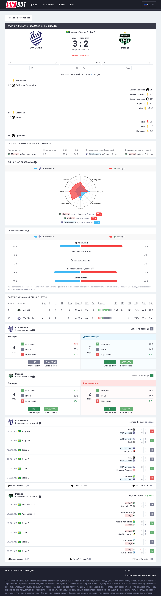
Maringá (117, 168)
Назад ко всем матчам (19, 18)
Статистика (48, 4)
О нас (127, 571)
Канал (62, 4)
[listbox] (149, 4)
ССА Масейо (44, 168)
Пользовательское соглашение (140, 575)
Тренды (34, 4)
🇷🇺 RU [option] (147, 4)
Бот (72, 4)
